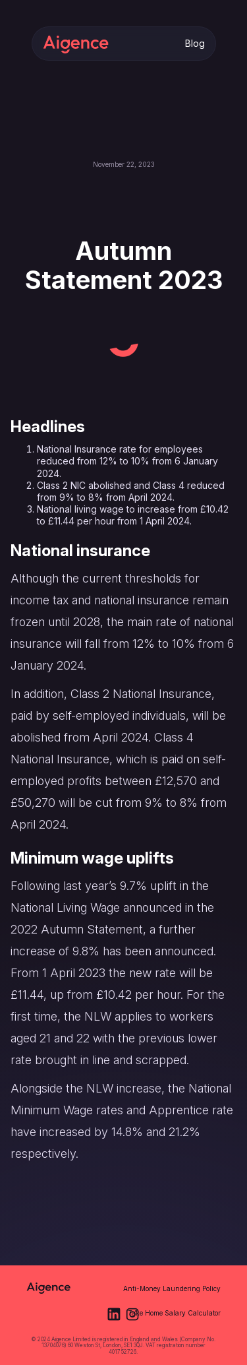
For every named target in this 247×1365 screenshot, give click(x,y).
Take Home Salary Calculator (174, 1313)
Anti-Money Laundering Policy (172, 1288)
